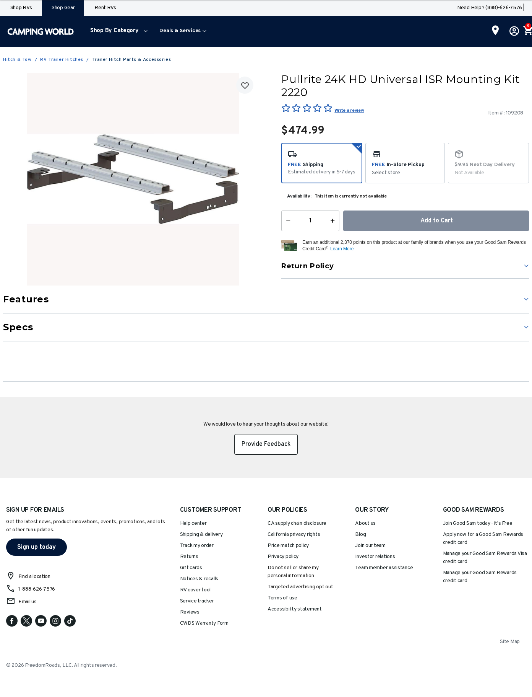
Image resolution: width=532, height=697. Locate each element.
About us (365, 523)
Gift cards (191, 568)
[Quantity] (310, 221)
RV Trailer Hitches (61, 60)
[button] (117, 31)
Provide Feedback (266, 444)
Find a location (34, 576)
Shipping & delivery (201, 534)
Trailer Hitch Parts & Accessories (131, 60)
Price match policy (288, 545)
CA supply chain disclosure (297, 523)
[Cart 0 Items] (527, 31)
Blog (360, 534)
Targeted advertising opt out (300, 587)
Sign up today (36, 547)
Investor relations (375, 556)
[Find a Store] (495, 31)
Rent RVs (105, 8)
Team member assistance (384, 568)
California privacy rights (294, 534)
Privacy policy (283, 556)
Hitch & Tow (17, 60)
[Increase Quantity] (334, 221)
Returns (189, 556)
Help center (193, 523)
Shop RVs (21, 8)
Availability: (299, 196)
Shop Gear (63, 8)
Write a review (349, 111)
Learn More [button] (342, 248)
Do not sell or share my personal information (293, 572)
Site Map (510, 641)
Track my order (197, 545)
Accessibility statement (295, 609)
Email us (27, 602)
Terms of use (282, 598)
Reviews (190, 612)
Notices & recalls (199, 579)
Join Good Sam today (478, 523)
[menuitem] (117, 31)
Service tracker (197, 601)
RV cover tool (195, 590)
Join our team (370, 545)
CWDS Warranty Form (204, 623)
